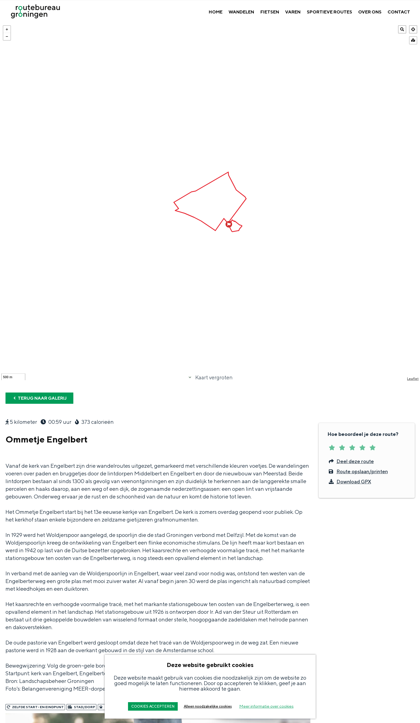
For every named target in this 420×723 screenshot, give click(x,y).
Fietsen (269, 12)
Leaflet (413, 487)
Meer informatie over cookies (266, 706)
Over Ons (370, 12)
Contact (399, 12)
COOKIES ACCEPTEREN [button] (152, 706)
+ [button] (6, 29)
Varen (293, 12)
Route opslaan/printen (357, 580)
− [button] (6, 36)
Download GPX (349, 590)
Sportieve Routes (329, 12)
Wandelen (241, 12)
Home (215, 12)
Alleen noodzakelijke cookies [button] (208, 706)
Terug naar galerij (39, 506)
